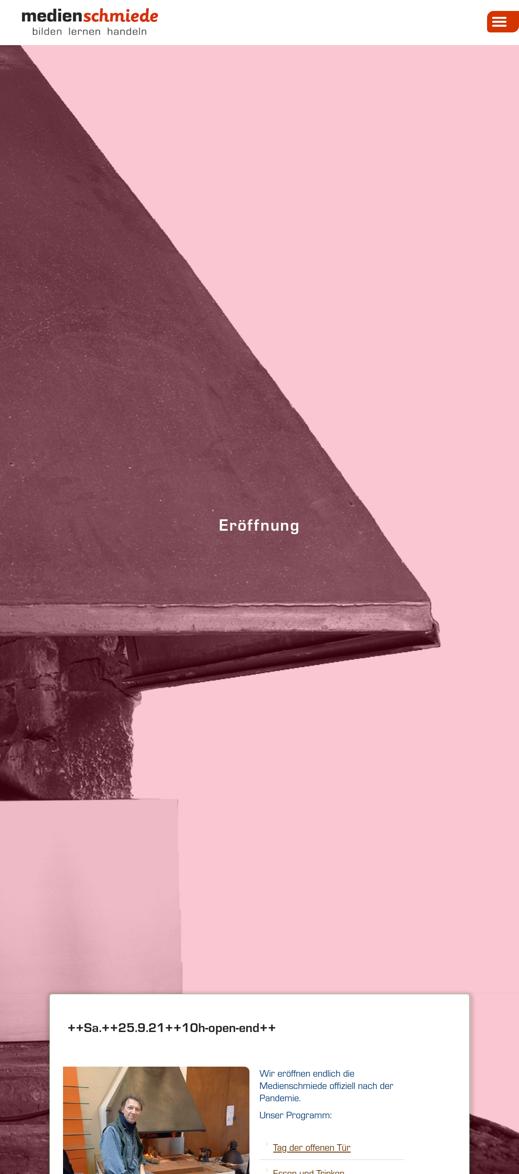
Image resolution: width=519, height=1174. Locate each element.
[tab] (332, 1147)
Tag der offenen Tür (312, 1146)
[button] (503, 21)
